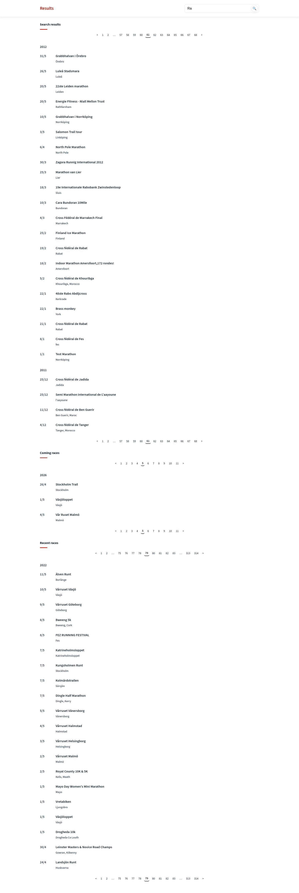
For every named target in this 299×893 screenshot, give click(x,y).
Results (47, 8)
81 (160, 553)
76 (126, 553)
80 (153, 553)
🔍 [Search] (254, 8)
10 (170, 463)
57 (120, 35)
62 (154, 35)
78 (139, 553)
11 (177, 463)
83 (174, 553)
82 (167, 553)
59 (134, 35)
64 (168, 35)
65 (175, 35)
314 (196, 553)
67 (188, 35)
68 (195, 35)
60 (141, 35)
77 (133, 553)
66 (182, 35)
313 (188, 553)
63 (161, 35)
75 (119, 553)
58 (127, 35)
